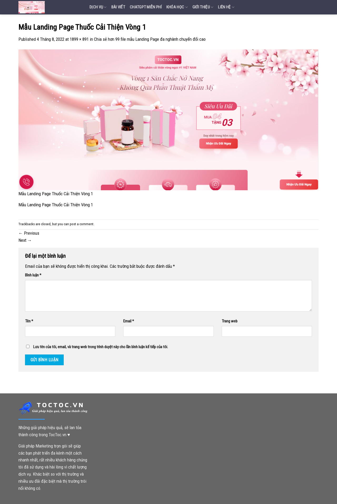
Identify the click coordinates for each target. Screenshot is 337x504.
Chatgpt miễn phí (146, 7)
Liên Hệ (226, 7)
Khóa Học (177, 7)
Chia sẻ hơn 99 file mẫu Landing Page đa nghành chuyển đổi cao (150, 39)
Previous (28, 233)
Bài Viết (118, 7)
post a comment (81, 224)
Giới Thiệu (203, 7)
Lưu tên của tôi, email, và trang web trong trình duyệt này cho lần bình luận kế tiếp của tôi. (100, 346)
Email (128, 321)
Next (25, 240)
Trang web (229, 321)
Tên (29, 321)
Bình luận (33, 275)
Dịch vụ (98, 7)
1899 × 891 (79, 39)
